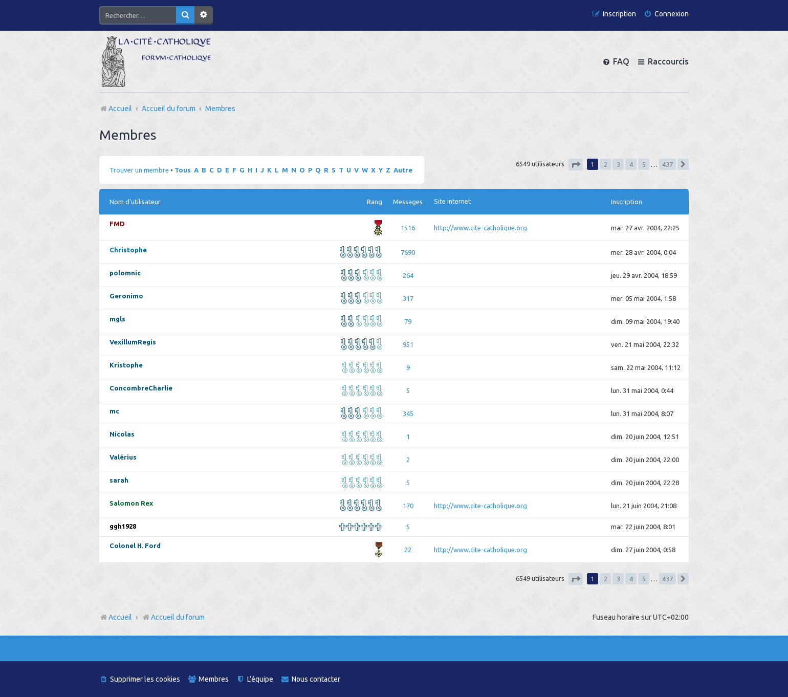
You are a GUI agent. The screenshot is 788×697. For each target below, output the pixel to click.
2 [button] (605, 164)
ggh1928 (123, 526)
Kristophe (126, 364)
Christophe (128, 249)
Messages (408, 201)
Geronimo (126, 295)
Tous (182, 169)
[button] (575, 164)
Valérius (123, 457)
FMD (117, 223)
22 (407, 549)
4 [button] (631, 164)
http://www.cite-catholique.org (480, 227)
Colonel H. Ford (135, 545)
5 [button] (644, 164)
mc (114, 411)
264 (408, 275)
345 (408, 413)
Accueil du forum (173, 617)
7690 (408, 252)
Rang (374, 201)
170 (408, 505)
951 (408, 344)
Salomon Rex (131, 503)
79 (407, 321)
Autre (402, 169)
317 (408, 298)
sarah (119, 480)
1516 (408, 227)
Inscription (626, 201)
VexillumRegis (133, 341)
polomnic (125, 272)
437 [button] (667, 164)
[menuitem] (666, 14)
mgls (117, 318)
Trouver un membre (139, 169)
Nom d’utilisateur (135, 201)
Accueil (120, 617)
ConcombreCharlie (141, 387)
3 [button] (618, 164)
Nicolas (122, 434)
